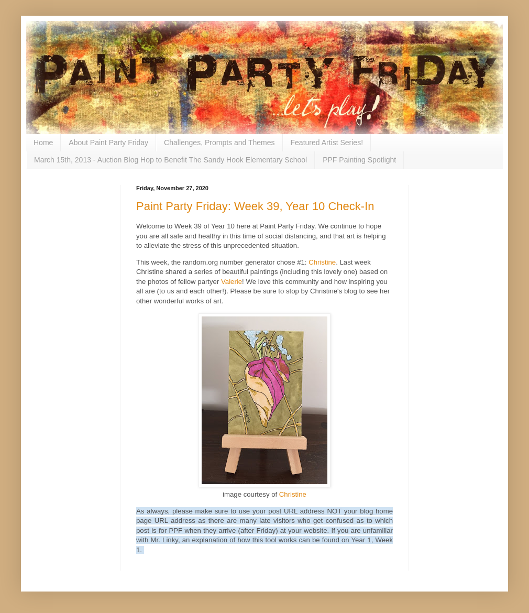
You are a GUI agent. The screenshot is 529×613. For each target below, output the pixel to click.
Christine (322, 262)
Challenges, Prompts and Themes (219, 142)
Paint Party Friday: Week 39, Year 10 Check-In (255, 206)
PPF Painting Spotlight (359, 160)
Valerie (231, 282)
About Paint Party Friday (108, 142)
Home (43, 142)
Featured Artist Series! (327, 142)
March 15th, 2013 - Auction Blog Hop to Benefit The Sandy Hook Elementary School (170, 160)
